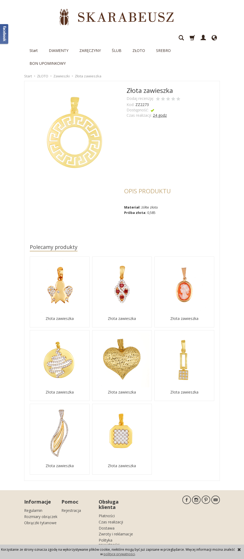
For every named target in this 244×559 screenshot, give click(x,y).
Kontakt (105, 523)
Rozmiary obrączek (40, 489)
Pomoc (69, 475)
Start (33, 37)
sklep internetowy (201, 539)
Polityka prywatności (109, 515)
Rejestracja (71, 483)
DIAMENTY (58, 37)
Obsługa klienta (109, 478)
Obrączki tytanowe (40, 495)
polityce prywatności (119, 554)
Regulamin (33, 483)
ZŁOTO (138, 37)
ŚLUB (116, 37)
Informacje (37, 475)
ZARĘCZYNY (90, 37)
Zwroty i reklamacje (116, 506)
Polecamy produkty (53, 221)
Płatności (107, 488)
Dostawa (106, 500)
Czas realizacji (111, 494)
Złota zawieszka (60, 292)
